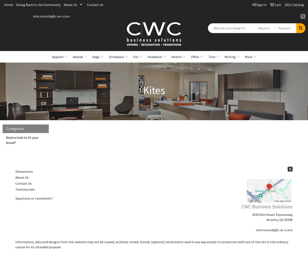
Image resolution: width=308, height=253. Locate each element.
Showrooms (24, 171)
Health (178, 56)
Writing (232, 56)
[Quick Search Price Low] (266, 28)
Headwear (157, 56)
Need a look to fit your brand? (22, 140)
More (250, 56)
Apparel (59, 56)
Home (8, 5)
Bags (97, 56)
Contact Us (95, 5)
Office (197, 56)
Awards (80, 56)
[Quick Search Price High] (286, 28)
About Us (70, 5)
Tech (213, 56)
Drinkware (118, 56)
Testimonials (25, 189)
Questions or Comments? (34, 198)
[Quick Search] (232, 28)
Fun (137, 56)
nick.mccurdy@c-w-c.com (51, 16)
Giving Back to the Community (38, 5)
